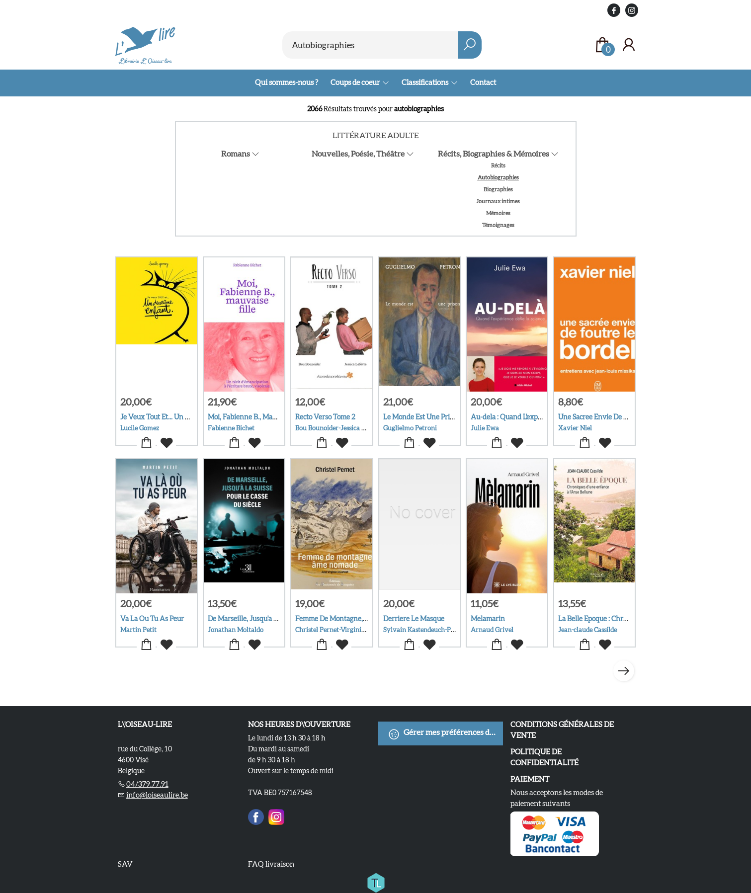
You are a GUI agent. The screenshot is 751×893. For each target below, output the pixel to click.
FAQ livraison (271, 864)
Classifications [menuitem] (425, 82)
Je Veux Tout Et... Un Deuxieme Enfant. (180, 417)
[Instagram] (276, 815)
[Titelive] (376, 881)
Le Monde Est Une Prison (422, 417)
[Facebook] (256, 815)
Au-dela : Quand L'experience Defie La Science (541, 417)
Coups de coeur (356, 82)
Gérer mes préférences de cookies (445, 734)
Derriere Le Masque (413, 619)
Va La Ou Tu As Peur (152, 619)
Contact (483, 82)
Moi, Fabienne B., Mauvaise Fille (257, 417)
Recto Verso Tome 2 (325, 417)
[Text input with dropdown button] (370, 45)
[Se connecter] (628, 45)
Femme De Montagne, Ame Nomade (351, 619)
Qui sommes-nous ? (286, 82)
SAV (125, 864)
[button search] (470, 45)
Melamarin (488, 619)
